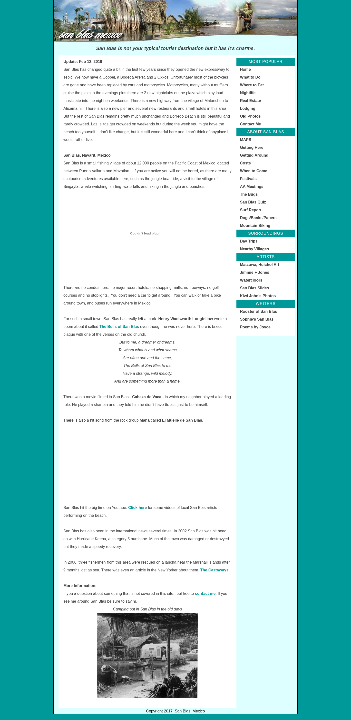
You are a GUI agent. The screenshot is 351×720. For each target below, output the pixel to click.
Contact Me (250, 124)
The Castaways (214, 570)
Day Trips (248, 241)
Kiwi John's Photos (258, 296)
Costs (245, 163)
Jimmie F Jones (254, 272)
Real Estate (250, 101)
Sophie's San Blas (256, 319)
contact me (205, 593)
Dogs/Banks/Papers (258, 218)
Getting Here (251, 147)
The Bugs (249, 194)
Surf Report (250, 210)
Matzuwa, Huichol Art (259, 265)
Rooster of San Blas (258, 311)
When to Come (253, 171)
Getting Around (254, 155)
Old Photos (250, 116)
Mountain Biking (255, 225)
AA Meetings (251, 186)
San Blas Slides (254, 288)
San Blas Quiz (253, 202)
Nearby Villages (254, 249)
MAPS (245, 140)
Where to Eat (252, 85)
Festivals (248, 179)
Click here (137, 508)
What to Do (250, 77)
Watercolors (251, 280)
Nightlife (247, 93)
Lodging (247, 108)
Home (245, 69)
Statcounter (11, 717)
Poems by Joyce (255, 327)
